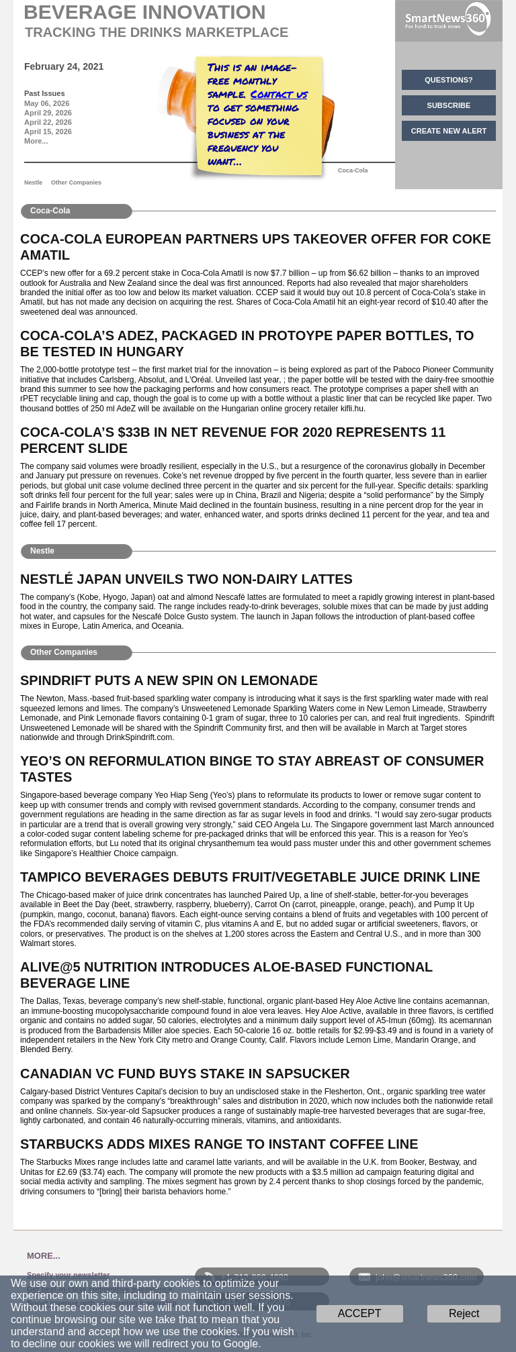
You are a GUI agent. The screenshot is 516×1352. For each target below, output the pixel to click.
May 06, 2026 (46, 103)
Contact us (279, 93)
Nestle (33, 182)
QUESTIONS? (449, 80)
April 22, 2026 (48, 122)
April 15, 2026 (48, 131)
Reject (464, 1313)
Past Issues (44, 93)
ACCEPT (360, 1313)
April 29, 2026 (48, 113)
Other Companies (76, 182)
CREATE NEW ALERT (448, 131)
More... (36, 141)
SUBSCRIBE (449, 105)
